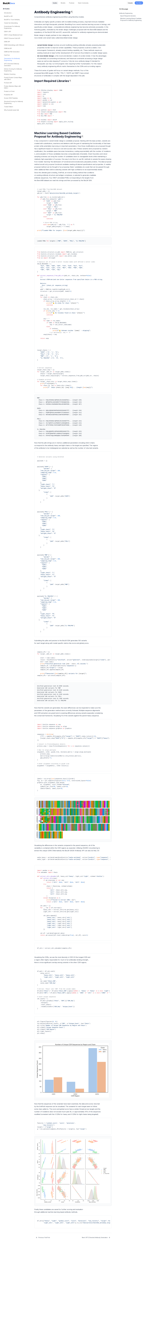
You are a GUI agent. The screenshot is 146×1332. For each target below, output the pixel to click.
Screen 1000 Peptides (11, 98)
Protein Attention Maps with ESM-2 (12, 87)
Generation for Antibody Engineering (12, 59)
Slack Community (83, 3)
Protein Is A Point (9, 91)
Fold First (7, 55)
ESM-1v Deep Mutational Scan (13, 35)
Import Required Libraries (128, 16)
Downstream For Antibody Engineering (12, 27)
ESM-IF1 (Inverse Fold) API (12, 38)
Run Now (139, 3)
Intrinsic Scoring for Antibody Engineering (13, 70)
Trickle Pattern (8, 106)
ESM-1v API (7, 31)
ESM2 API (7, 41)
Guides (55, 3)
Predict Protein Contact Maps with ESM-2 (13, 78)
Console (130, 3)
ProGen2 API (8, 83)
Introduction (7, 13)
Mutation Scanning (9, 74)
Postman (71, 3)
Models (63, 3)
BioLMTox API (8, 16)
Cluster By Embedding (11, 23)
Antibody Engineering (125, 13)
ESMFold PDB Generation (12, 52)
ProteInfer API (8, 94)
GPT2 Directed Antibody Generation (11, 64)
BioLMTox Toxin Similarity (12, 19)
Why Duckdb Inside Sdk (11, 110)
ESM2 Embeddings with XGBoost (14, 45)
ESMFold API (8, 48)
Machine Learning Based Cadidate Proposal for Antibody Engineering (131, 19)
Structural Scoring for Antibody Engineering (13, 102)
